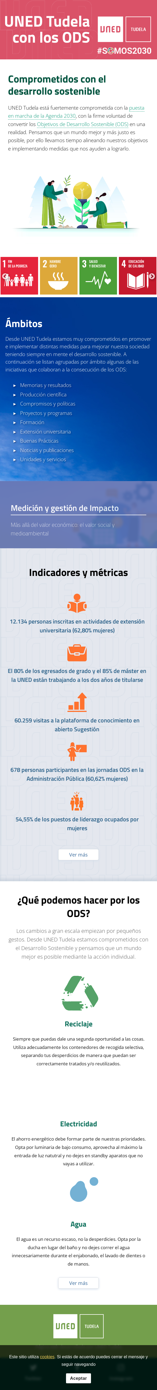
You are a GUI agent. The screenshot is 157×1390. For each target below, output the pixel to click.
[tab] (78, 514)
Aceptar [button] (78, 1378)
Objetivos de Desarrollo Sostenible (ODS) (82, 124)
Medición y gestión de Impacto (65, 507)
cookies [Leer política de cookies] (47, 1357)
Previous (4, 275)
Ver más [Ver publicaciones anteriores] (78, 854)
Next (151, 275)
